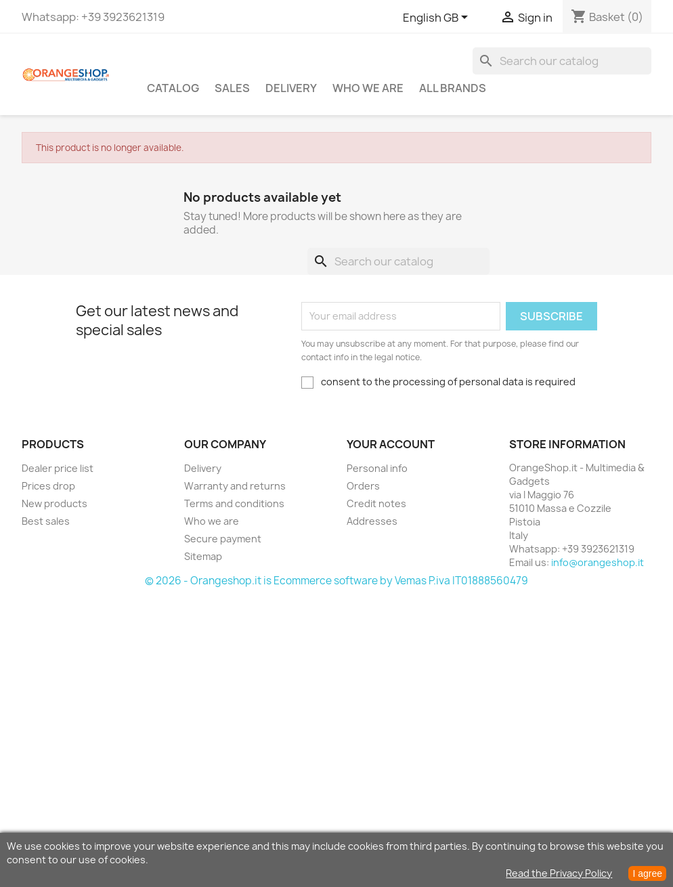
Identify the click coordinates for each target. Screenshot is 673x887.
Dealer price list (57, 468)
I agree (647, 873)
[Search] (562, 60)
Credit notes (376, 503)
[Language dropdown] (438, 18)
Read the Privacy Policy (559, 873)
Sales (232, 88)
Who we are (368, 88)
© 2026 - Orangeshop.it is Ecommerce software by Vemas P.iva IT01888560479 (336, 581)
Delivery (291, 88)
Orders (363, 485)
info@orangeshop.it (597, 562)
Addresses (372, 521)
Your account (391, 444)
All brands (452, 88)
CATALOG (173, 88)
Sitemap (203, 556)
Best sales (46, 521)
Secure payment (222, 538)
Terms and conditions (234, 503)
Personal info (377, 468)
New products (54, 503)
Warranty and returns (235, 485)
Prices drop (48, 485)
